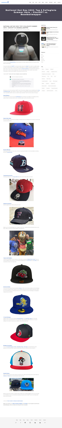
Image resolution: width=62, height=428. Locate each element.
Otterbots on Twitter (6, 375)
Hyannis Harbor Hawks (7, 118)
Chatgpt (28, 29)
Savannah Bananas (20, 318)
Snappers (43, 90)
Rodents (43, 88)
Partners (50, 2)
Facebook (17, 403)
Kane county (48, 78)
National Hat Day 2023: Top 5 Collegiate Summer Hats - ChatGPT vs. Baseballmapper (52, 38)
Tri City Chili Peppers (7, 317)
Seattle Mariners (18, 96)
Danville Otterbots (6, 373)
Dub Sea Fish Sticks (6, 286)
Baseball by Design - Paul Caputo (22, 346)
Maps (42, 57)
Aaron (43, 69)
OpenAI (27, 66)
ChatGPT (12, 66)
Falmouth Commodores (7, 203)
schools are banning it (25, 68)
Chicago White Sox (16, 176)
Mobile (43, 83)
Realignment (53, 83)
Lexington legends (45, 81)
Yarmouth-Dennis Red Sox (7, 175)
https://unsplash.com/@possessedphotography (15, 400)
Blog (36, 2)
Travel (46, 2)
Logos (24, 29)
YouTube (25, 403)
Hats (26, 29)
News (43, 2)
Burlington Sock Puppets (7, 345)
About (55, 2)
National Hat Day (12, 62)
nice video (35, 260)
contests (20, 288)
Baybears (51, 69)
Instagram (20, 403)
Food (48, 76)
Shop (39, 2)
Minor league (55, 81)
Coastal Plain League (28, 318)
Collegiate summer (19, 29)
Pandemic (47, 83)
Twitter (13, 403)
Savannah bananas (54, 88)
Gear (42, 54)
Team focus (43, 60)
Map (33, 2)
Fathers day (44, 76)
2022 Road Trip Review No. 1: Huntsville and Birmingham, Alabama (51, 44)
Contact (59, 2)
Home (30, 2)
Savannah (48, 88)
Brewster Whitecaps (6, 149)
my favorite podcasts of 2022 (11, 346)
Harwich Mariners (6, 95)
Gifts (51, 76)
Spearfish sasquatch (50, 90)
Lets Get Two (29, 260)
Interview (43, 78)
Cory (14, 29)
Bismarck (43, 71)
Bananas (47, 69)
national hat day (9, 152)
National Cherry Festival (31, 259)
